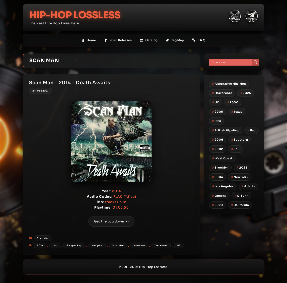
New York (240, 177)
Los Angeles (223, 186)
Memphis (97, 245)
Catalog (149, 40)
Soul (236, 149)
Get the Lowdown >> (111, 222)
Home (88, 40)
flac (55, 245)
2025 (245, 93)
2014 (40, 245)
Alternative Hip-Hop (229, 83)
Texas (236, 111)
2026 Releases (118, 40)
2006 (217, 139)
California (240, 205)
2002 (217, 149)
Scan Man (43, 238)
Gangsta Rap (74, 245)
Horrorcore (222, 93)
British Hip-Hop (225, 130)
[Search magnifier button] (255, 62)
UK (215, 102)
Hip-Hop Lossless (75, 15)
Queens (219, 195)
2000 (233, 102)
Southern (139, 245)
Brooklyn (220, 167)
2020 (217, 205)
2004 (217, 177)
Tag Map (175, 40)
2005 (217, 111)
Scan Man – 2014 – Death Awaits (69, 83)
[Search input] (231, 62)
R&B (216, 121)
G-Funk (242, 195)
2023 (242, 167)
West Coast (222, 158)
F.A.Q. (199, 40)
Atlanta (248, 186)
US (179, 245)
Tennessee (161, 245)
